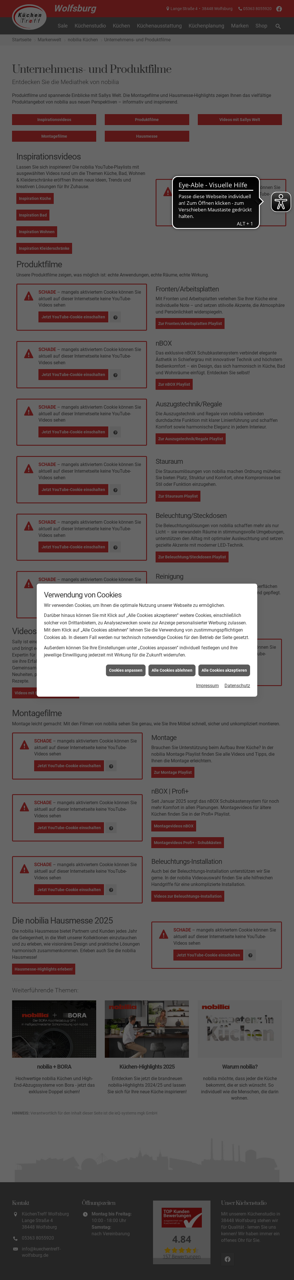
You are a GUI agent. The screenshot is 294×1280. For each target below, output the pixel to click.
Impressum (207, 685)
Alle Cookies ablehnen (172, 670)
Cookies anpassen (125, 670)
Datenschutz (237, 685)
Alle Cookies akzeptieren (224, 670)
